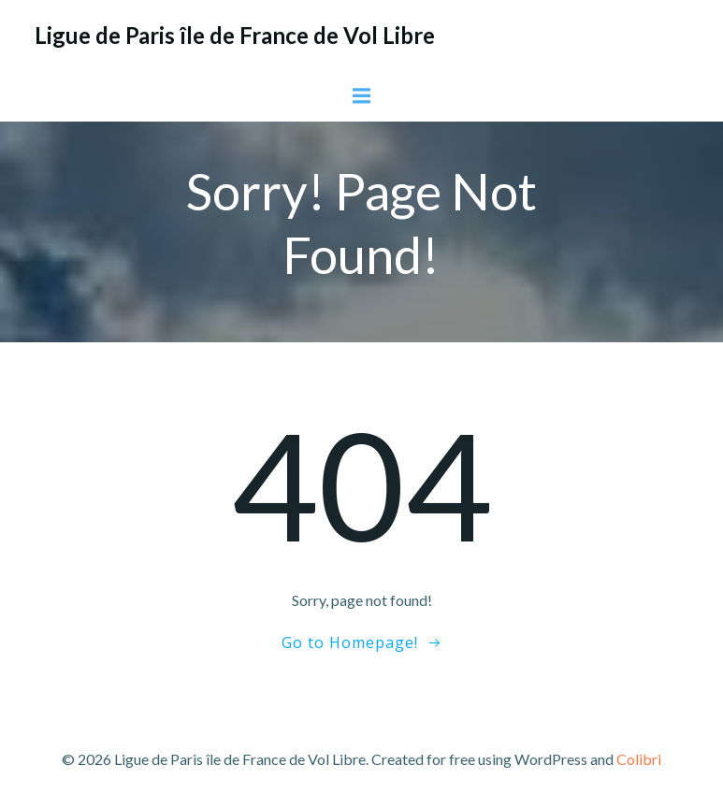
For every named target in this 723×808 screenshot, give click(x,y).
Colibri (638, 759)
